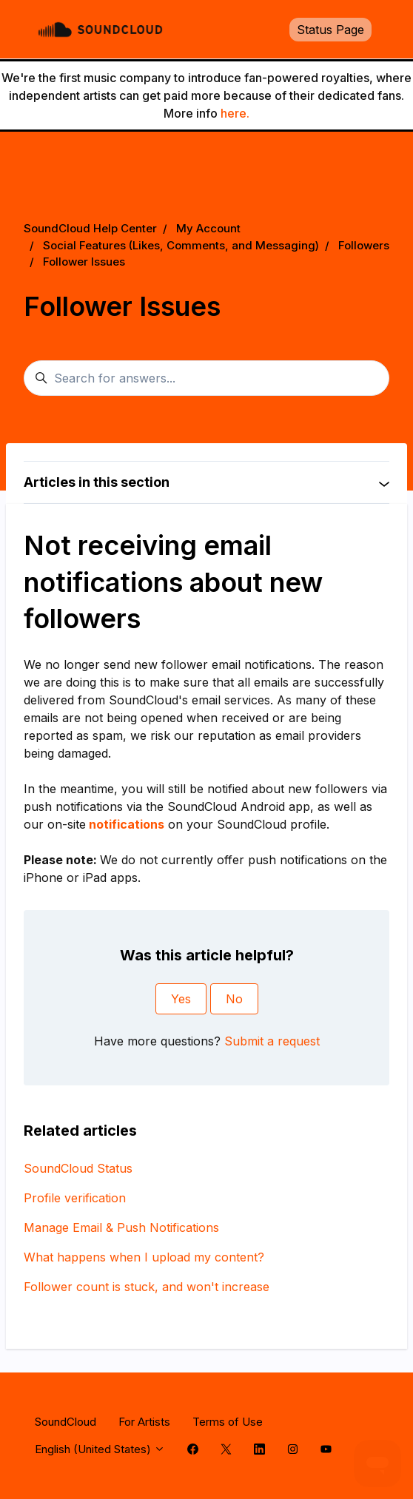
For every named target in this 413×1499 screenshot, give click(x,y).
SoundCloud (65, 1422)
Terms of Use (227, 1422)
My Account (208, 228)
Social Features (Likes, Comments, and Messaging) (181, 245)
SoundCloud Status (78, 1168)
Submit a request (272, 1041)
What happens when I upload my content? (144, 1257)
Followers (363, 245)
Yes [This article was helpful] (181, 998)
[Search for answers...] (206, 378)
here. (235, 113)
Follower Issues (84, 262)
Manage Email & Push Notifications (121, 1227)
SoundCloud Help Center (90, 228)
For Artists (144, 1422)
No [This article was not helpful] (234, 998)
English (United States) (100, 1449)
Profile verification (75, 1197)
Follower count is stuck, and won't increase (146, 1286)
